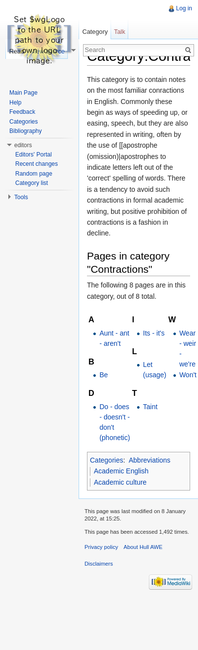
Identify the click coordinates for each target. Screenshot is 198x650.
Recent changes (36, 163)
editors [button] (23, 145)
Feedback (22, 111)
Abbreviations (149, 460)
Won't (188, 375)
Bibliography (25, 131)
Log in (184, 8)
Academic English (121, 471)
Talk (119, 31)
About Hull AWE (143, 547)
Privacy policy (101, 547)
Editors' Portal (33, 154)
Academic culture (120, 482)
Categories (106, 460)
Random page (33, 173)
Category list (31, 183)
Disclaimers (99, 564)
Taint (150, 407)
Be (103, 375)
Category (95, 31)
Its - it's (154, 333)
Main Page (23, 92)
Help (15, 102)
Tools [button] (21, 197)
